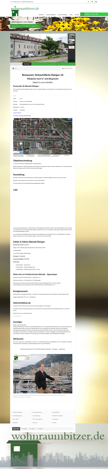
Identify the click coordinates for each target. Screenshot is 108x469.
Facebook (24, 428)
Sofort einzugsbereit (37, 419)
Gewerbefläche (55, 412)
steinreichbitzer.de (17, 316)
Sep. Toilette (16, 419)
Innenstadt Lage (36, 415)
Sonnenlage (55, 419)
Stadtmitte (15, 422)
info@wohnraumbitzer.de (27, 1)
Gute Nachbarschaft (17, 415)
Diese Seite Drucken (68, 68)
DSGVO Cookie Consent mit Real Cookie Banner (11, 468)
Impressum (12, 446)
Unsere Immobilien (50, 14)
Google (39, 428)
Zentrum (54, 422)
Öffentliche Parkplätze (57, 415)
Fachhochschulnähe (17, 412)
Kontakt (77, 14)
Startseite (41, 14)
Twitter (32, 428)
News (71, 14)
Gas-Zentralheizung (37, 412)
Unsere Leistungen (62, 14)
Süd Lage (35, 422)
